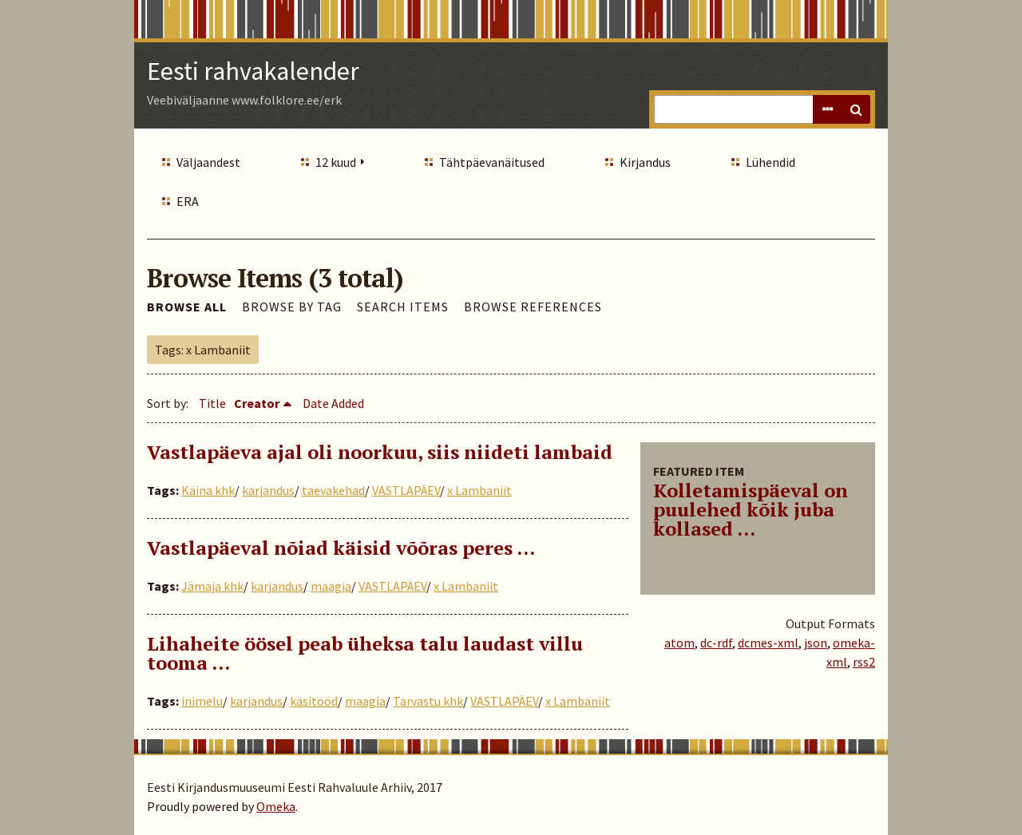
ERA (187, 201)
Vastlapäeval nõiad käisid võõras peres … (341, 547)
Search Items (403, 307)
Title (212, 403)
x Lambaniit (479, 490)
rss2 (864, 662)
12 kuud (335, 162)
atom (679, 643)
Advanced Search (827, 109)
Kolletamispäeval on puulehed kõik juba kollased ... (750, 509)
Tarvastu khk (428, 701)
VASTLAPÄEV (406, 490)
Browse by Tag (292, 307)
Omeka (275, 806)
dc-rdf (716, 643)
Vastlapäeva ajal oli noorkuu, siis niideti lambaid (379, 452)
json (815, 643)
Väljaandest (208, 162)
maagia (331, 586)
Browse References (533, 307)
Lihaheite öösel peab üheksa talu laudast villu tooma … (365, 653)
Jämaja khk (212, 586)
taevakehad (333, 490)
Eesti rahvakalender (253, 71)
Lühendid (770, 162)
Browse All (187, 307)
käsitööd (314, 701)
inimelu (202, 701)
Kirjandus (645, 162)
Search (856, 109)
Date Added (333, 403)
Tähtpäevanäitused (492, 162)
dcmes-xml (768, 643)
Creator (256, 403)
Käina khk (208, 490)
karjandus (268, 490)
